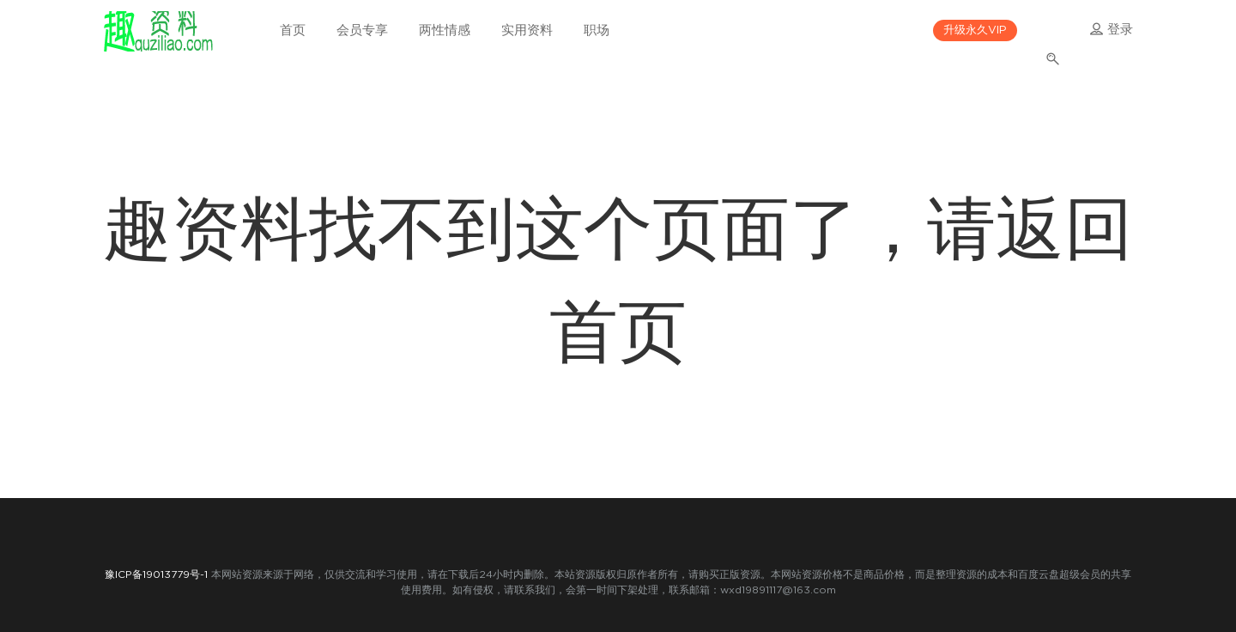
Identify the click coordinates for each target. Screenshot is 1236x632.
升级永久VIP (975, 30)
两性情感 (444, 30)
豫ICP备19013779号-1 (156, 574)
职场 (596, 30)
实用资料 (527, 30)
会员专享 (362, 30)
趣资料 (158, 30)
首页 (293, 30)
